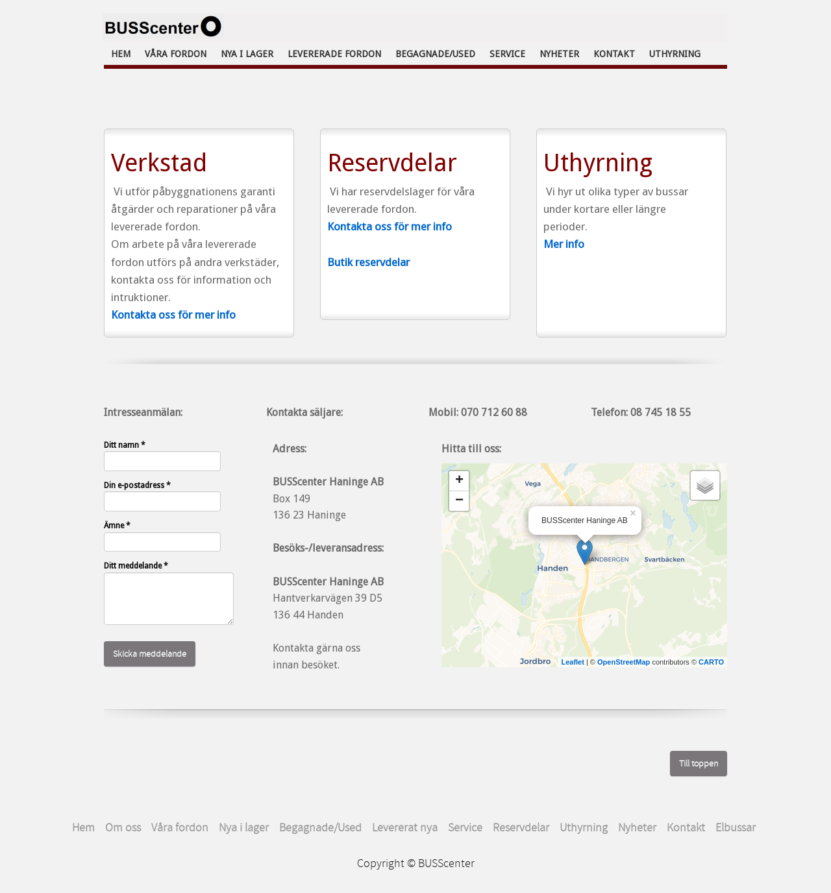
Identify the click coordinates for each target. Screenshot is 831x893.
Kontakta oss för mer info (173, 314)
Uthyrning (675, 54)
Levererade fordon (334, 54)
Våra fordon (175, 54)
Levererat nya (405, 827)
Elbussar (736, 827)
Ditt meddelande (136, 565)
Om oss (123, 827)
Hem (120, 54)
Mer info (563, 244)
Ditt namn (124, 445)
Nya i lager (247, 54)
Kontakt (614, 54)
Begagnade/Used (435, 54)
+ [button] (459, 481)
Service (507, 54)
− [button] (459, 501)
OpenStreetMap (623, 662)
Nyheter (559, 54)
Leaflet (572, 662)
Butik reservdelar (368, 262)
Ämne (117, 525)
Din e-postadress (137, 485)
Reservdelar (521, 827)
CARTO (711, 662)
